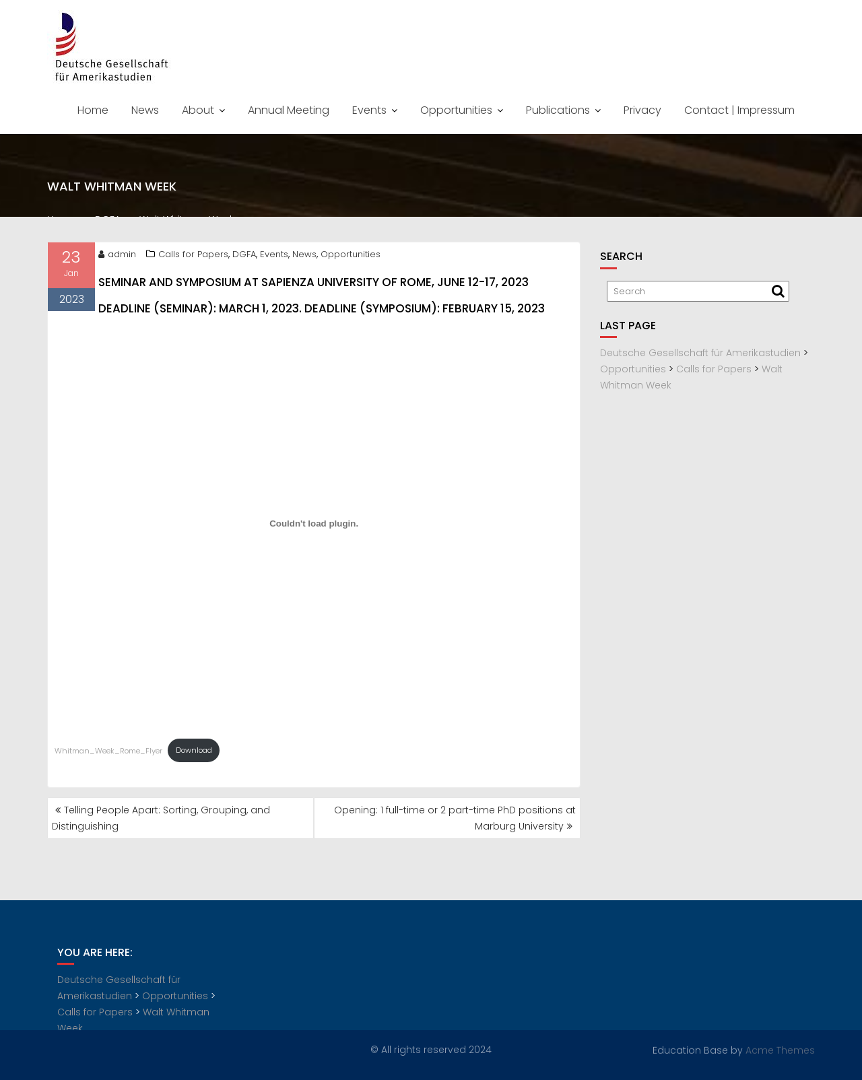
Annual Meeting (288, 110)
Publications (558, 110)
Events (369, 110)
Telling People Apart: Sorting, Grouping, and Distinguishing (161, 818)
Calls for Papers (193, 256)
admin (117, 256)
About (198, 110)
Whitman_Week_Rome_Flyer (108, 752)
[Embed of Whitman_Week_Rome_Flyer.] (314, 526)
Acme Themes (780, 1049)
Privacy (642, 110)
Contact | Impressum (739, 110)
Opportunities (456, 110)
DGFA (244, 256)
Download (194, 752)
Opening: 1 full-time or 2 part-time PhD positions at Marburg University (455, 818)
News (145, 110)
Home (92, 110)
